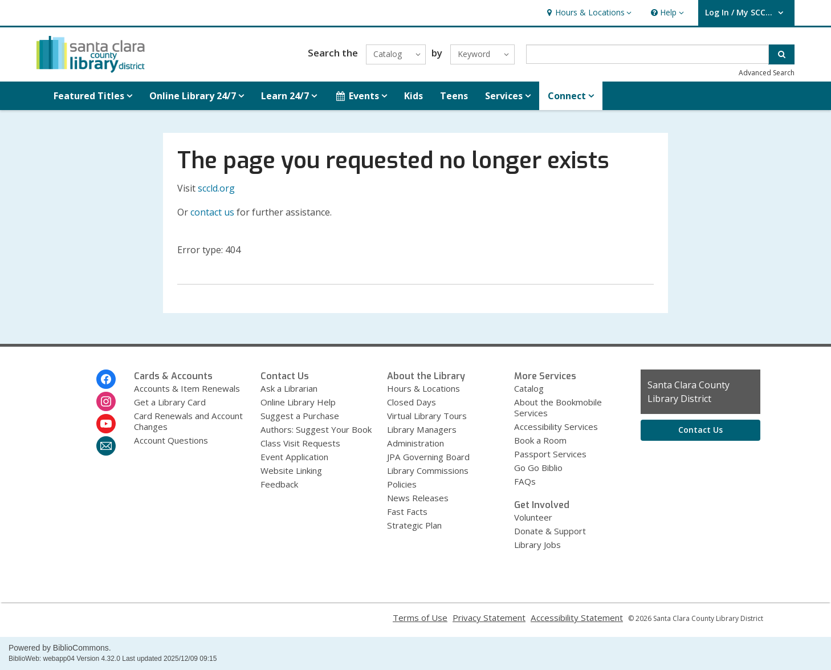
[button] (587, 13)
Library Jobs (537, 544)
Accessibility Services (556, 426)
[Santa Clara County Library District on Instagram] (106, 401)
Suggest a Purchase (299, 415)
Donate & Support (550, 531)
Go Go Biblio (538, 467)
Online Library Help (298, 402)
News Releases (418, 497)
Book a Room (540, 440)
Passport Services (550, 454)
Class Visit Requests (300, 443)
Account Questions (171, 440)
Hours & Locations (423, 388)
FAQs (525, 481)
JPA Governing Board (428, 456)
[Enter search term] (647, 54)
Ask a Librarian (288, 388)
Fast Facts (407, 511)
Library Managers (422, 429)
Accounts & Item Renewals (187, 388)
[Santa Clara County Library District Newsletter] (106, 446)
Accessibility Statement (577, 617)
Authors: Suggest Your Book (316, 429)
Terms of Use (420, 617)
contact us (212, 212)
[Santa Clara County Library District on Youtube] (106, 423)
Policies (402, 484)
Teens (454, 96)
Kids (413, 96)
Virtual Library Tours (427, 415)
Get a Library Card (170, 402)
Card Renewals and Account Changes (188, 421)
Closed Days (411, 402)
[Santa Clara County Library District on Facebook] (106, 379)
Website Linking (291, 470)
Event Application (294, 456)
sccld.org (216, 188)
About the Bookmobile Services (558, 407)
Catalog (529, 388)
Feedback (279, 484)
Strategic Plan (414, 525)
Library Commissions (428, 470)
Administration (415, 443)
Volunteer (533, 517)
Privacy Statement (489, 617)
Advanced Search (767, 73)
